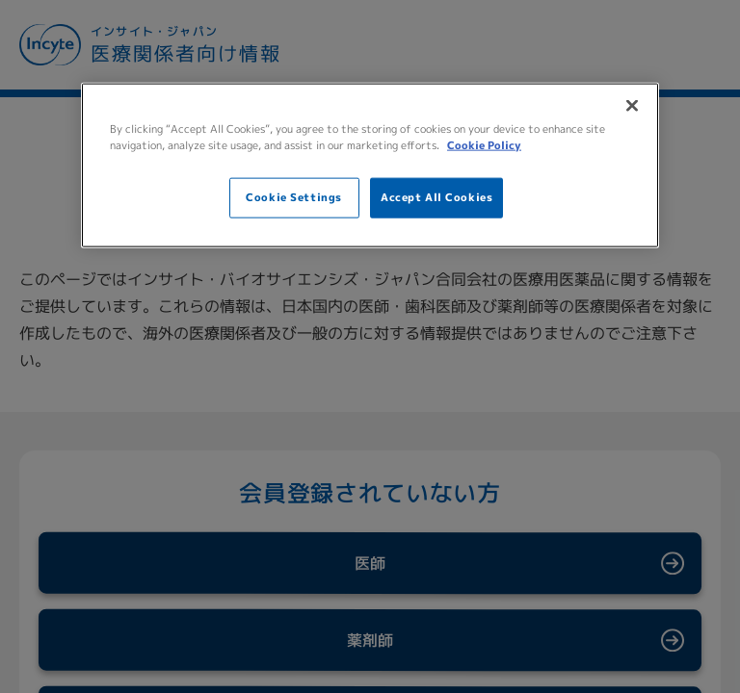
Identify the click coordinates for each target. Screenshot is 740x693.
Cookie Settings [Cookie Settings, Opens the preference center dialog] (294, 197)
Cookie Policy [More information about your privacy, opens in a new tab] (484, 145)
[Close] (632, 106)
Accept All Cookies (436, 197)
